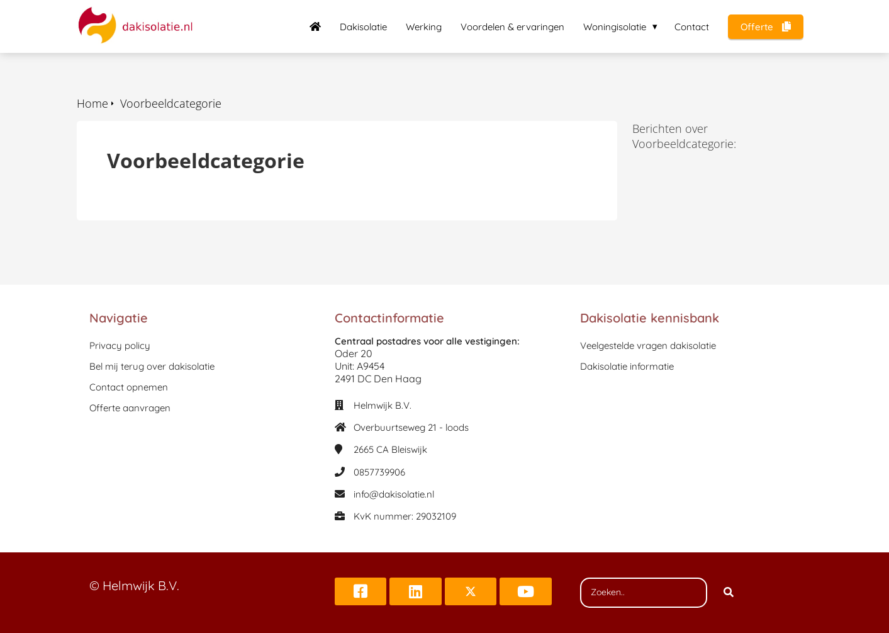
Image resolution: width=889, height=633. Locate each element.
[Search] (728, 593)
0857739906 (379, 472)
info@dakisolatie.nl (394, 494)
